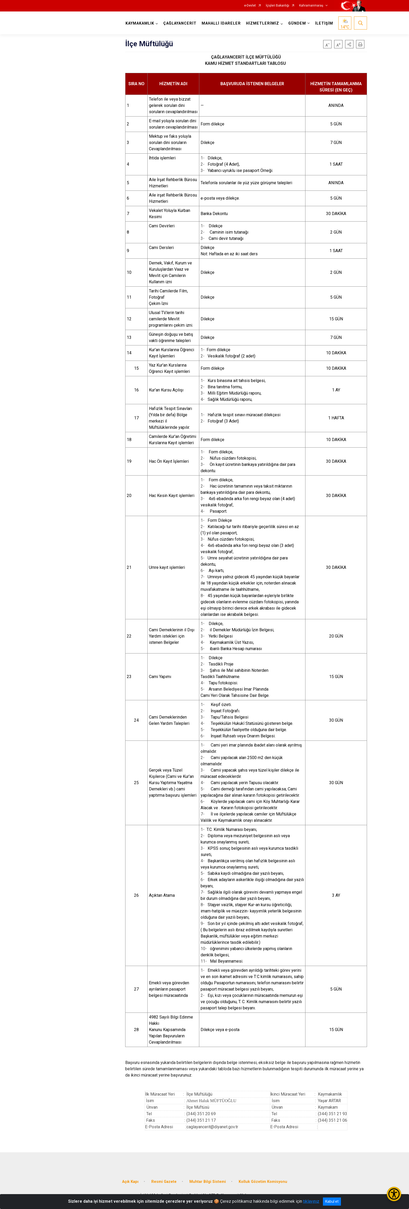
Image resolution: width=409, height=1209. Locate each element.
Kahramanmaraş (311, 5)
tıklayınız (311, 1201)
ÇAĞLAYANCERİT (179, 23)
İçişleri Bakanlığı (277, 5)
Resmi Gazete (164, 1181)
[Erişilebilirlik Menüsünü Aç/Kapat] (394, 1194)
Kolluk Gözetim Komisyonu (263, 1181)
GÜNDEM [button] (297, 23)
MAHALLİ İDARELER (221, 23)
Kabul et (332, 1201)
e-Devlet (250, 5)
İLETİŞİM (324, 23)
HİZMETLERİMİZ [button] (262, 23)
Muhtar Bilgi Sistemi (207, 1181)
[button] (349, 44)
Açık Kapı (130, 1181)
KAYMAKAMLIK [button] (139, 23)
